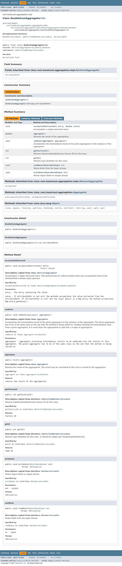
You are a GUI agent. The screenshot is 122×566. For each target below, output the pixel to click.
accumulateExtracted (44, 126)
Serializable (60, 37)
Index (52, 3)
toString (80, 208)
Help (58, 3)
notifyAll (69, 208)
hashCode (48, 208)
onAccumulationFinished (17, 197)
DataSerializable (11, 37)
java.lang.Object (10, 23)
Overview (5, 3)
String (31, 104)
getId (36, 158)
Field (19, 10)
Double (64, 28)
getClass (37, 208)
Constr (26, 10)
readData (38, 165)
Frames (32, 7)
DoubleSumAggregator (16, 100)
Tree (34, 3)
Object (56, 203)
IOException (35, 467)
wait (89, 208)
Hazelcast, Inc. (20, 563)
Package (14, 3)
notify (58, 208)
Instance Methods (31, 118)
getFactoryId (40, 151)
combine (37, 141)
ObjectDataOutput (53, 172)
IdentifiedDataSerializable (37, 37)
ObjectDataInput (52, 165)
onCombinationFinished (43, 197)
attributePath (12, 75)
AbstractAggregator (21, 47)
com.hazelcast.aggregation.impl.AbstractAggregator (35, 28)
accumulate (10, 186)
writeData (39, 172)
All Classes (56, 7)
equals (16, 208)
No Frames (41, 7)
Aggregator (47, 141)
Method (35, 10)
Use (29, 3)
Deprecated (43, 3)
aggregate (39, 134)
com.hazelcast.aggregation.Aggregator (24, 25)
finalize (26, 208)
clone (8, 208)
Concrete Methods (53, 118)
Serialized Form (11, 57)
